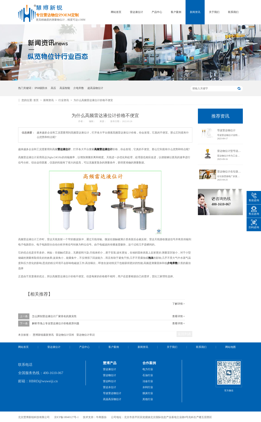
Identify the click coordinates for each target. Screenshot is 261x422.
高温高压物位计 (112, 399)
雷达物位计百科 (65, 334)
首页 (36, 100)
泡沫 (150, 257)
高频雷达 (99, 149)
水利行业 (147, 387)
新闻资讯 (195, 12)
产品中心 (157, 12)
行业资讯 (64, 100)
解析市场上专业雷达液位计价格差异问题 (55, 323)
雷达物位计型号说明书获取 (233, 151)
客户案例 (176, 12)
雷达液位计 (136, 12)
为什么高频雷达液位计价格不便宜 (93, 100)
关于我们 (214, 12)
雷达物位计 (109, 375)
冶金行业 (147, 381)
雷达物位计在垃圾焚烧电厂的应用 (237, 171)
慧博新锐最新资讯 (43, 334)
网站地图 (230, 347)
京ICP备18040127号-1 (66, 417)
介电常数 (78, 88)
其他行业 (147, 399)
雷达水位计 (109, 387)
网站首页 (116, 12)
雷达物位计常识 (85, 334)
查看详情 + (178, 316)
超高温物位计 (95, 88)
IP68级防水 (41, 88)
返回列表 (184, 334)
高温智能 (65, 88)
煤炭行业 (147, 393)
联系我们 (233, 12)
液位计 (109, 149)
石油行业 (147, 375)
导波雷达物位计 (226, 130)
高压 (53, 88)
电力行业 (147, 369)
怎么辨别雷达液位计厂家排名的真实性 (54, 316)
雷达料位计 (109, 381)
